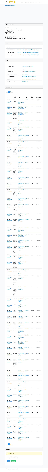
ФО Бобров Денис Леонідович (27, 66)
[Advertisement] (24, 15)
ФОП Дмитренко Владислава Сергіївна (29, 79)
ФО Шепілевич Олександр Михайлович (29, 76)
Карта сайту (20, 470)
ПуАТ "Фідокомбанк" (25, 74)
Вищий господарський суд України (21, 277)
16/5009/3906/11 (14, 28)
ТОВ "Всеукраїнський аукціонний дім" (28, 71)
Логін (9, 461)
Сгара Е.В (19, 54)
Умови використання (9, 470)
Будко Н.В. (19, 52)
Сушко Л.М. (27, 120)
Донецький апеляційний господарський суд (30, 49)
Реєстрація (13, 461)
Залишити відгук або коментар (10, 5)
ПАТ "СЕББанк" (25, 81)
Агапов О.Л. (19, 49)
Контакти (15, 470)
